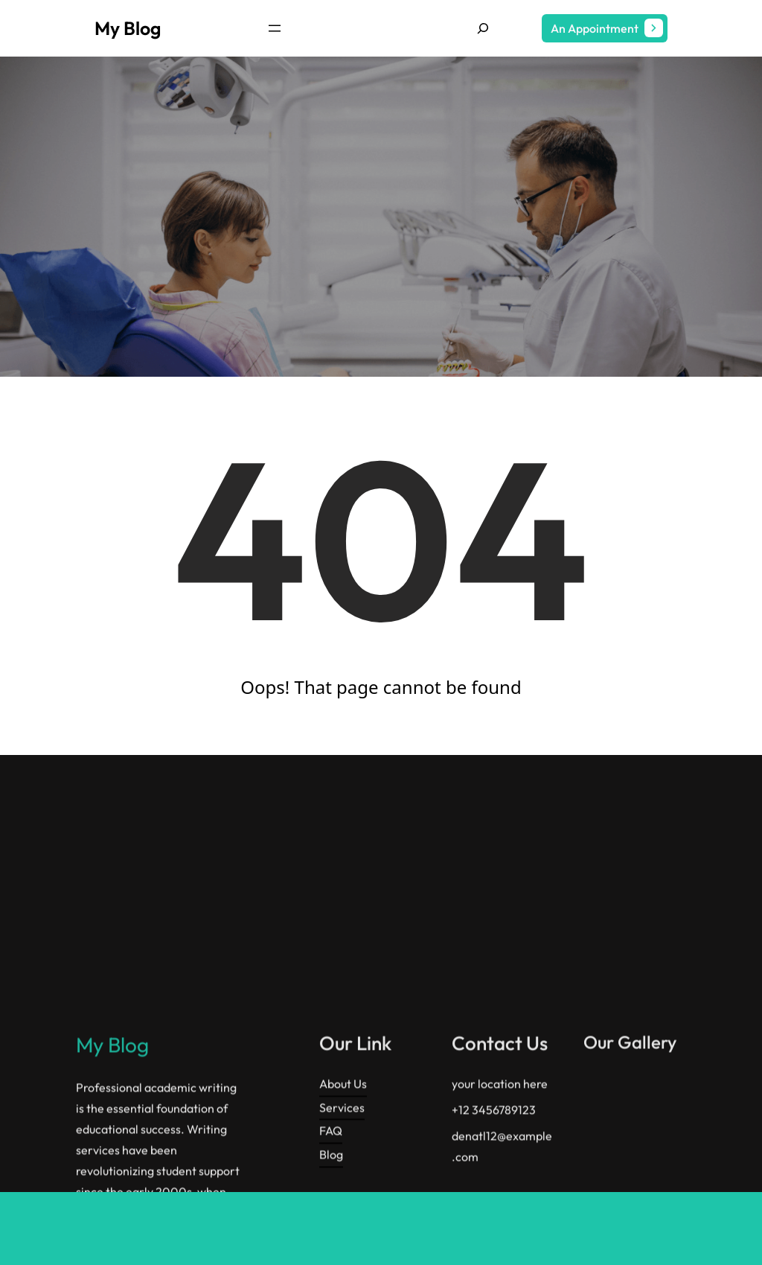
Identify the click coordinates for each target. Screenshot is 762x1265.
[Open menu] (274, 28)
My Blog (128, 28)
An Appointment (594, 28)
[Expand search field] (483, 28)
